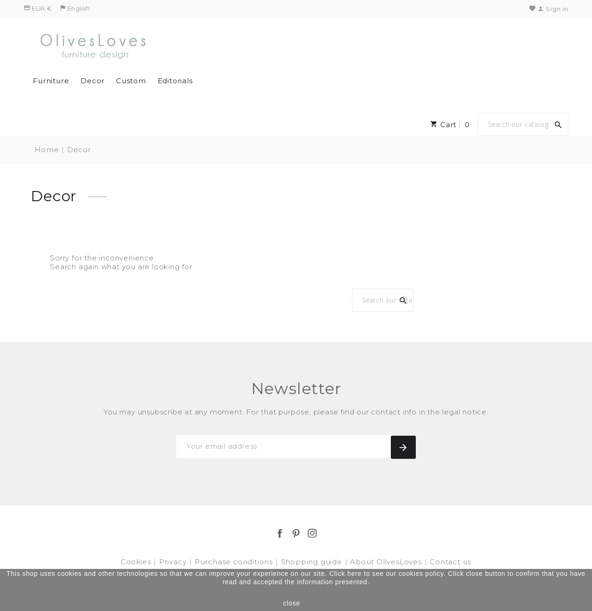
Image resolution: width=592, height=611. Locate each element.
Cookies (137, 561)
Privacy (174, 561)
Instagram (312, 533)
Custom (131, 80)
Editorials (175, 80)
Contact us (450, 561)
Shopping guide (313, 561)
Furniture (51, 80)
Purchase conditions (235, 561)
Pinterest (296, 533)
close (291, 603)
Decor (92, 80)
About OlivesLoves (387, 561)
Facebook (280, 533)
